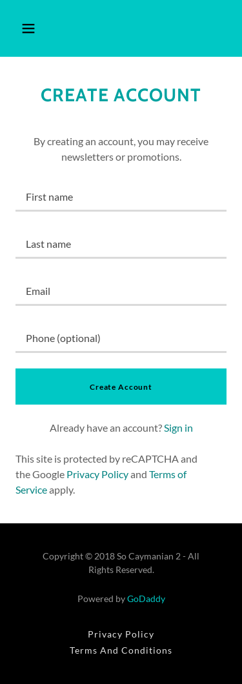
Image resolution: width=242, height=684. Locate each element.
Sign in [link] (178, 427)
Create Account (121, 387)
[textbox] (121, 196)
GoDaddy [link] (146, 598)
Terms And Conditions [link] (121, 650)
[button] (28, 28)
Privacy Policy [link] (97, 474)
